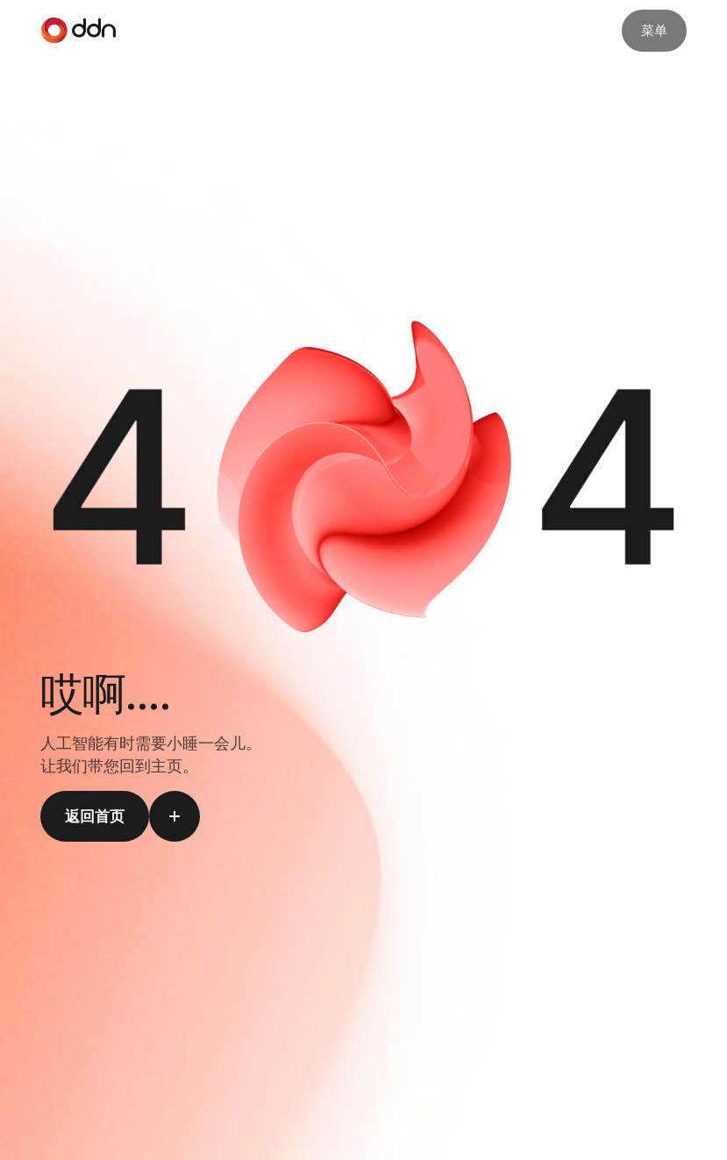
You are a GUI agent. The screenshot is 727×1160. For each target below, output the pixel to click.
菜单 (654, 30)
